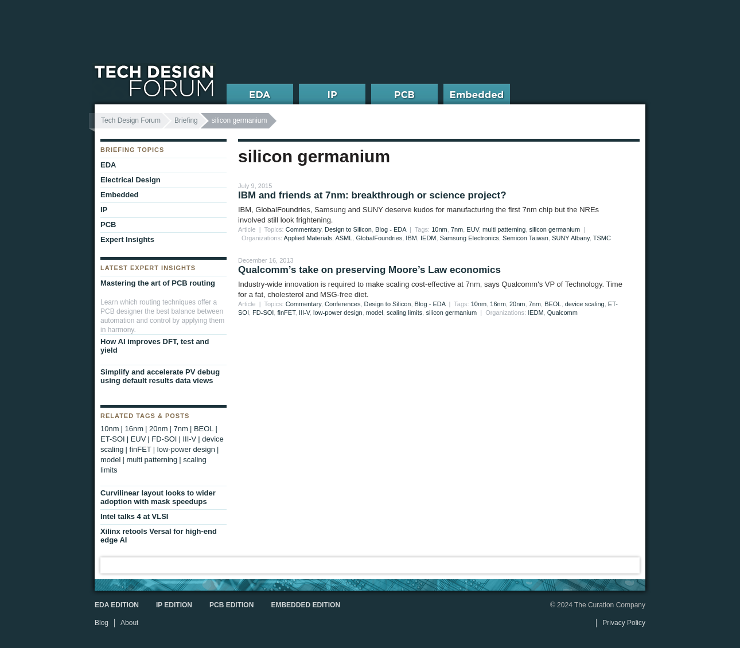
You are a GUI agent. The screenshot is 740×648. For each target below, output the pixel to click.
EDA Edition (117, 605)
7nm (457, 229)
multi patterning (503, 229)
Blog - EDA (390, 229)
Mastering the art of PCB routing (157, 283)
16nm (498, 303)
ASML (343, 238)
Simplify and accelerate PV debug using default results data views (160, 376)
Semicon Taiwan (525, 238)
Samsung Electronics (469, 238)
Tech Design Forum (131, 120)
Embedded (119, 194)
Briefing (186, 120)
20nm (517, 303)
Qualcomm (562, 312)
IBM (411, 238)
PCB (108, 224)
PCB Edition (231, 605)
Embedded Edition (305, 605)
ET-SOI (112, 439)
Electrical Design (130, 179)
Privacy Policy (623, 623)
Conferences (342, 303)
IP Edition (174, 605)
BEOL (552, 303)
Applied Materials (308, 238)
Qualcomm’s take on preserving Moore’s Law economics (369, 269)
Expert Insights (127, 239)
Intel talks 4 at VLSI (134, 516)
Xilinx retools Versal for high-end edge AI (158, 535)
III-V (304, 312)
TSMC (602, 238)
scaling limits (404, 312)
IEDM (428, 238)
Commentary (303, 229)
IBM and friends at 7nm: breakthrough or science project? (372, 195)
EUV (472, 229)
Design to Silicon (348, 229)
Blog (101, 623)
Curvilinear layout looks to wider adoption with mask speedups (158, 497)
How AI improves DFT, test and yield (154, 345)
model (374, 312)
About (129, 623)
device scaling (585, 303)
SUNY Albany (571, 238)
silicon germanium (554, 229)
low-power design (338, 312)
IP (103, 209)
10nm (439, 229)
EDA (108, 165)
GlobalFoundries (379, 238)
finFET (286, 312)
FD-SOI (263, 312)
